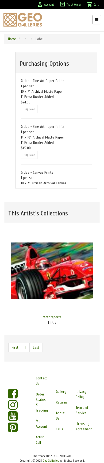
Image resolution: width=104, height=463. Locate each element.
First (15, 347)
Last (36, 347)
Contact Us (41, 381)
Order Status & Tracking (42, 402)
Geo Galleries (51, 460)
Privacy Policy (81, 394)
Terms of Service (82, 410)
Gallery (61, 391)
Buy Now (29, 109)
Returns (62, 402)
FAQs (59, 429)
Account (45, 4)
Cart (92, 4)
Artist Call (40, 440)
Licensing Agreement (84, 426)
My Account (41, 424)
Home (12, 39)
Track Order (70, 4)
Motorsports (52, 317)
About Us (60, 416)
